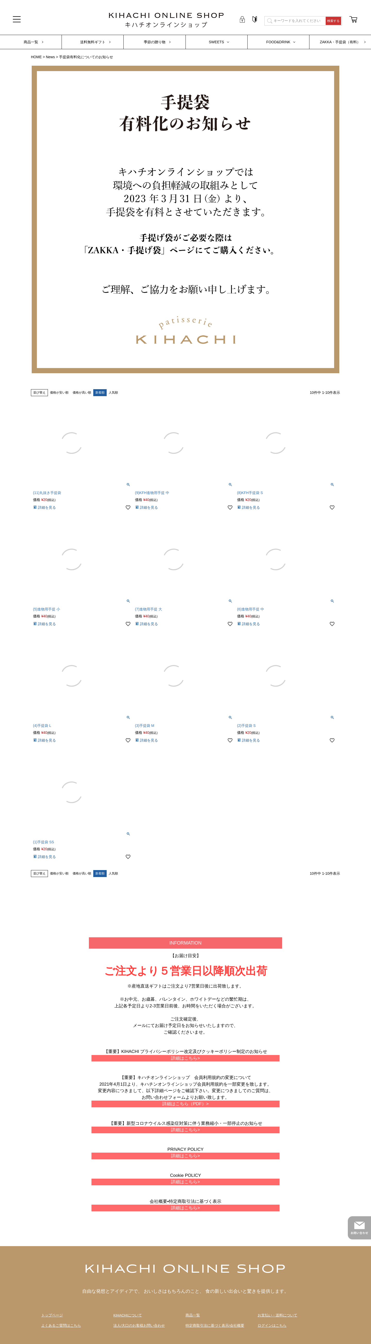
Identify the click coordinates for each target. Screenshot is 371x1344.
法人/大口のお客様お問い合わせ (139, 1326)
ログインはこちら (272, 1326)
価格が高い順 (82, 392)
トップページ (52, 1315)
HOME (36, 57)
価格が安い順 (59, 392)
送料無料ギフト (92, 42)
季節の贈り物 (154, 42)
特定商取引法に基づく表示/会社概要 (214, 1326)
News (50, 57)
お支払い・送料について (277, 1315)
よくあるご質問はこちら (61, 1326)
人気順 (113, 392)
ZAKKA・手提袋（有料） (340, 42)
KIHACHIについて (127, 1315)
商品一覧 (31, 42)
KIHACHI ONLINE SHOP (185, 1269)
